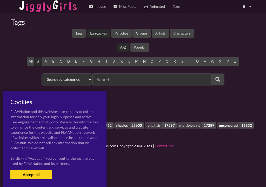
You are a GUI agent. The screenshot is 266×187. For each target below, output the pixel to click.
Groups (142, 33)
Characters (181, 33)
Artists (160, 33)
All (31, 61)
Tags (78, 33)
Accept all (31, 174)
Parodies (121, 33)
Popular (140, 47)
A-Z (123, 47)
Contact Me (164, 146)
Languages (98, 33)
